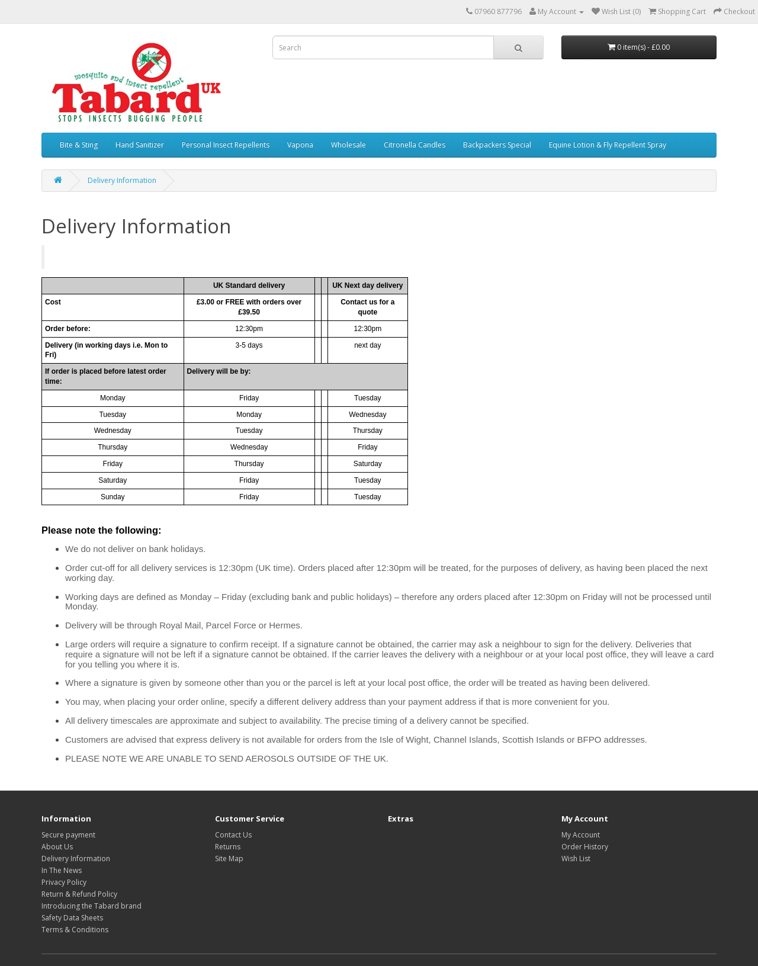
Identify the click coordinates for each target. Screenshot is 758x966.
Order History (584, 847)
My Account (580, 835)
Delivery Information (122, 180)
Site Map (229, 858)
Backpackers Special (497, 145)
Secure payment (68, 835)
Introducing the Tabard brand (91, 906)
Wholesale (348, 145)
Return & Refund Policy (79, 894)
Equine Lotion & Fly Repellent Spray (607, 145)
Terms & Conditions (74, 930)
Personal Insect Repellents (225, 145)
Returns (227, 847)
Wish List (575, 858)
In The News (61, 870)
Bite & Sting (79, 145)
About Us (57, 847)
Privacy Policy (63, 882)
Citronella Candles (414, 145)
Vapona (300, 145)
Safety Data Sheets (72, 918)
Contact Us (233, 835)
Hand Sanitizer (139, 145)
